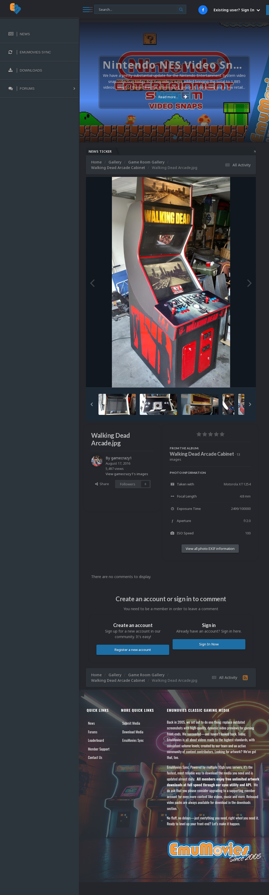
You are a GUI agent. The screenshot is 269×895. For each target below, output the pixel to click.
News (91, 723)
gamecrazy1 (121, 457)
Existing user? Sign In (237, 9)
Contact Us (95, 757)
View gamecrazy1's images (127, 473)
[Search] (140, 9)
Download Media (132, 731)
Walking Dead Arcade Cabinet (202, 454)
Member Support (99, 749)
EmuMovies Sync (133, 740)
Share (102, 483)
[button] (91, 404)
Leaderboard (96, 740)
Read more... (172, 97)
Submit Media (131, 723)
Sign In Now (209, 644)
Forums (92, 731)
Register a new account (133, 649)
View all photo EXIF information (210, 548)
